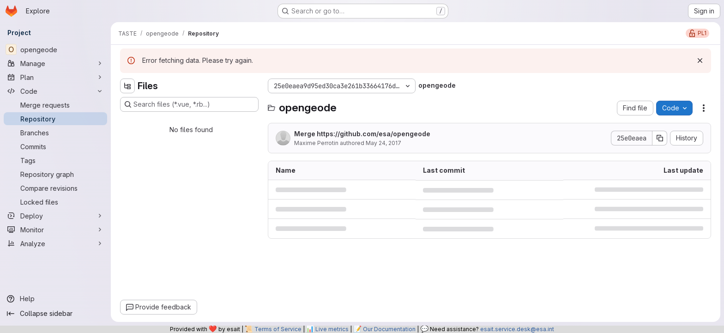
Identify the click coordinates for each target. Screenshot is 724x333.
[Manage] (55, 63)
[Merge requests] (55, 104)
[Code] (55, 91)
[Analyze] (55, 243)
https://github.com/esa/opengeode (373, 134)
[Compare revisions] (55, 188)
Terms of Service (278, 329)
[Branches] (55, 132)
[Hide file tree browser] (127, 86)
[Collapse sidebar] (55, 313)
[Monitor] (55, 229)
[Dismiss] (700, 60)
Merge (362, 134)
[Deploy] (55, 215)
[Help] (55, 298)
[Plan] (55, 77)
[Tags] (55, 160)
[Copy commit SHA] (659, 138)
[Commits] (55, 146)
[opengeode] (55, 49)
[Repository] (55, 118)
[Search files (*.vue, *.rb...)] (189, 104)
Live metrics (332, 329)
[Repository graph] (55, 174)
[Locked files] (55, 201)
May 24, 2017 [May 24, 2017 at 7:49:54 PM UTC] (383, 142)
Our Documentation (389, 329)
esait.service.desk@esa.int (517, 329)
